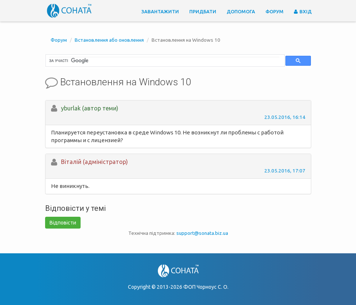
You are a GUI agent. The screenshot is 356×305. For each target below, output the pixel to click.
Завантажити (160, 11)
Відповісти (63, 223)
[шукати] (164, 60)
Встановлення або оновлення (109, 40)
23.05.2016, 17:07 (284, 171)
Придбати (202, 11)
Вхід (303, 11)
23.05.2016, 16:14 (284, 117)
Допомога (241, 11)
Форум (274, 11)
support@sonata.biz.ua (202, 233)
